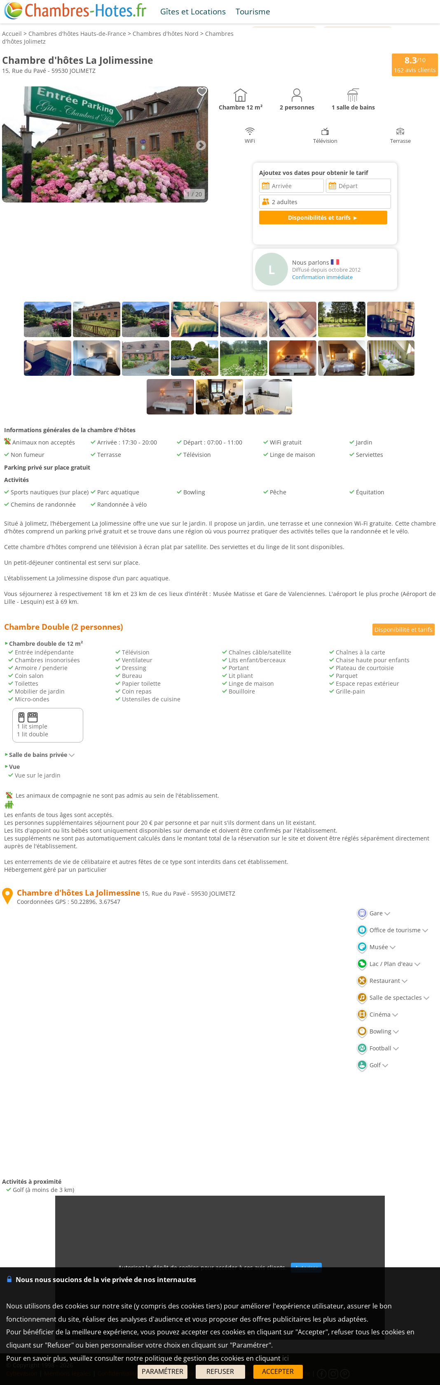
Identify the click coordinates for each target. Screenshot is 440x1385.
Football (377, 1048)
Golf (372, 1065)
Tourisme (253, 11)
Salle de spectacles (393, 997)
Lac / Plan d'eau (388, 964)
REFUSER (220, 1371)
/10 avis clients (415, 64)
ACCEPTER (278, 1371)
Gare (373, 913)
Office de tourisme (392, 930)
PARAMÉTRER (162, 1371)
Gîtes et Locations (193, 11)
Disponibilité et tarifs (403, 629)
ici (285, 1358)
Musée (376, 947)
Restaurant (382, 981)
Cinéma (377, 1014)
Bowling (377, 1031)
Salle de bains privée (39, 755)
